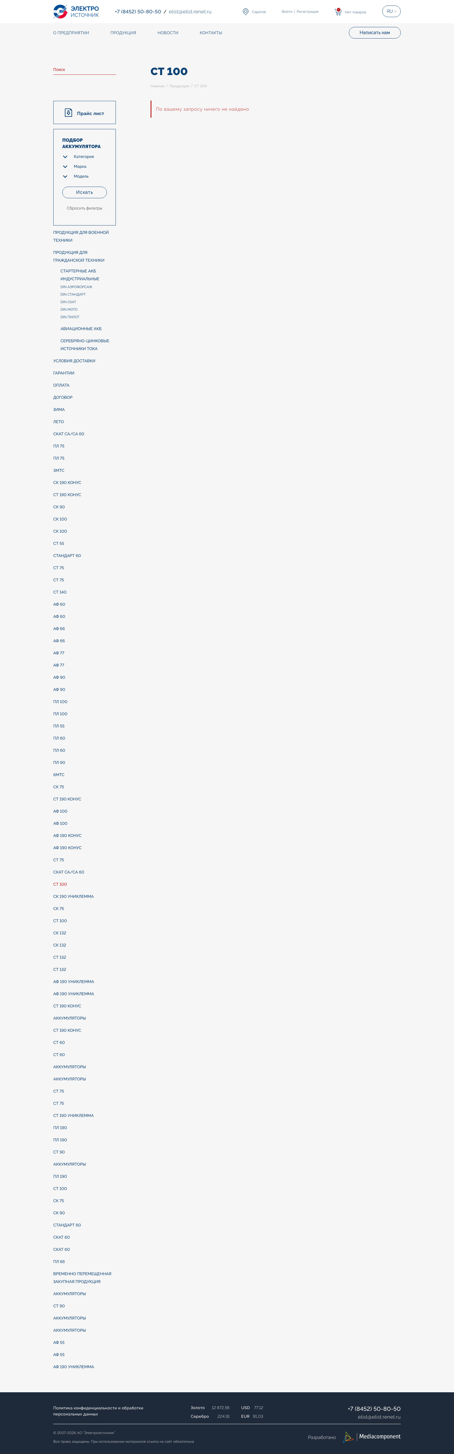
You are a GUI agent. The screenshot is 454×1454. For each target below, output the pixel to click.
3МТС (58, 470)
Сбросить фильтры (84, 208)
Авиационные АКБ (81, 329)
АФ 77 (58, 653)
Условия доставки (74, 361)
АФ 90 (59, 677)
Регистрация (307, 12)
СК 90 (59, 507)
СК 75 (58, 787)
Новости (168, 33)
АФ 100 (60, 811)
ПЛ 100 (60, 702)
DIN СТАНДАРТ (73, 294)
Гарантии (63, 373)
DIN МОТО (69, 309)
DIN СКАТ (68, 302)
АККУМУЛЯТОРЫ (69, 1018)
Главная (157, 86)
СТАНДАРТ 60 (67, 556)
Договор (62, 397)
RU (390, 11)
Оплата (61, 385)
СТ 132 (59, 957)
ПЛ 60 (59, 738)
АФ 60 (59, 604)
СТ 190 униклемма (73, 1115)
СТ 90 (59, 1152)
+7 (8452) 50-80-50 (374, 1408)
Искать (84, 192)
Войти (287, 12)
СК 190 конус (67, 483)
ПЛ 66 (59, 1262)
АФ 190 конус (67, 836)
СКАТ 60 (61, 1237)
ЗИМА (59, 409)
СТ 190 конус (67, 495)
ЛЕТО (58, 422)
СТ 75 (58, 568)
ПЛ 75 (58, 446)
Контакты (211, 33)
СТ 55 (58, 543)
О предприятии (71, 33)
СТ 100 (60, 884)
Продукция (179, 86)
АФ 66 (59, 629)
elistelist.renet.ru (379, 1417)
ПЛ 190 (60, 1128)
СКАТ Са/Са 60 (68, 434)
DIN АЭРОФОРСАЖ (76, 287)
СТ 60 (59, 1042)
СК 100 (60, 519)
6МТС (59, 775)
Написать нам (375, 32)
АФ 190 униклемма (73, 982)
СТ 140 (60, 592)
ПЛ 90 (59, 762)
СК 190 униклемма (73, 896)
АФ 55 (59, 1342)
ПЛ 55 (59, 726)
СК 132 (59, 933)
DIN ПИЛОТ (70, 317)
